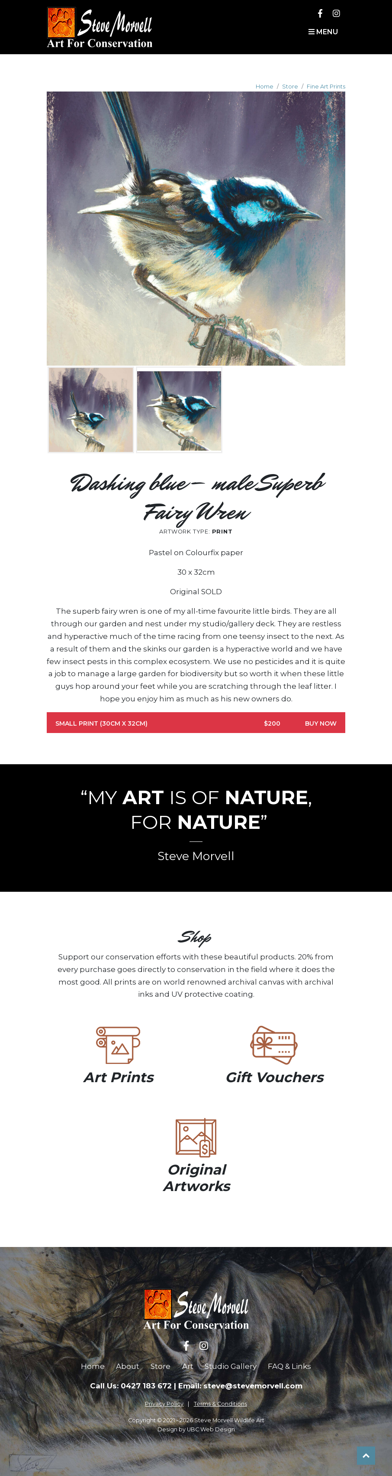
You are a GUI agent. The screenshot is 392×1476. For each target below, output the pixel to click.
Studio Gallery (231, 1366)
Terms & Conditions (220, 1404)
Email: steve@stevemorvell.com (240, 1385)
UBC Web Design (211, 1429)
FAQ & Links (289, 1366)
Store (290, 86)
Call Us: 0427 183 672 (131, 1385)
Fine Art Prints (326, 86)
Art (187, 1366)
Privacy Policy (164, 1404)
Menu (323, 32)
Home (264, 86)
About (127, 1366)
